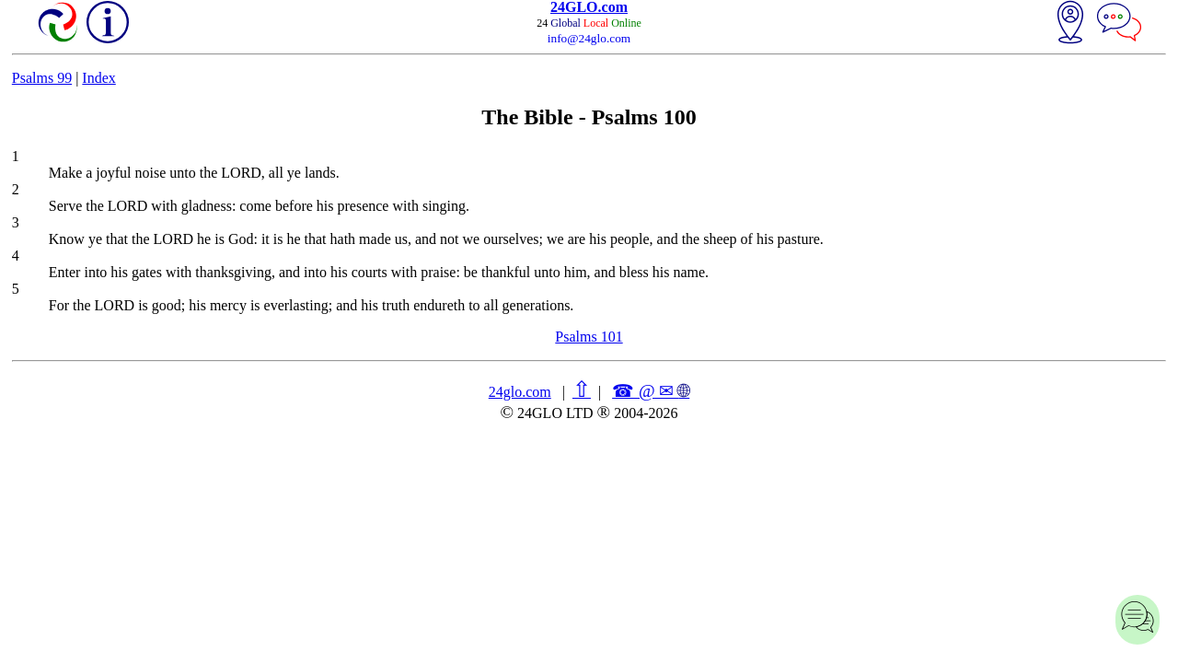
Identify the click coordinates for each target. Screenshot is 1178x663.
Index (98, 78)
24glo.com (520, 392)
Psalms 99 (42, 78)
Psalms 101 (588, 336)
